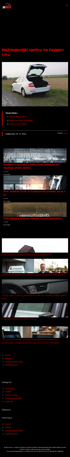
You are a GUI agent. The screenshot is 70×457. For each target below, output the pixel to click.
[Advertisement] (35, 23)
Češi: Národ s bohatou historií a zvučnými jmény (32, 218)
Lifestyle (65, 133)
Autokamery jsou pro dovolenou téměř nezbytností (27, 254)
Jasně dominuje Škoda (18, 117)
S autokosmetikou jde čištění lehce (19, 319)
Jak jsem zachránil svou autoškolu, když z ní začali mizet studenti (33, 274)
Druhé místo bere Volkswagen (21, 120)
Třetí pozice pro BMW (18, 124)
